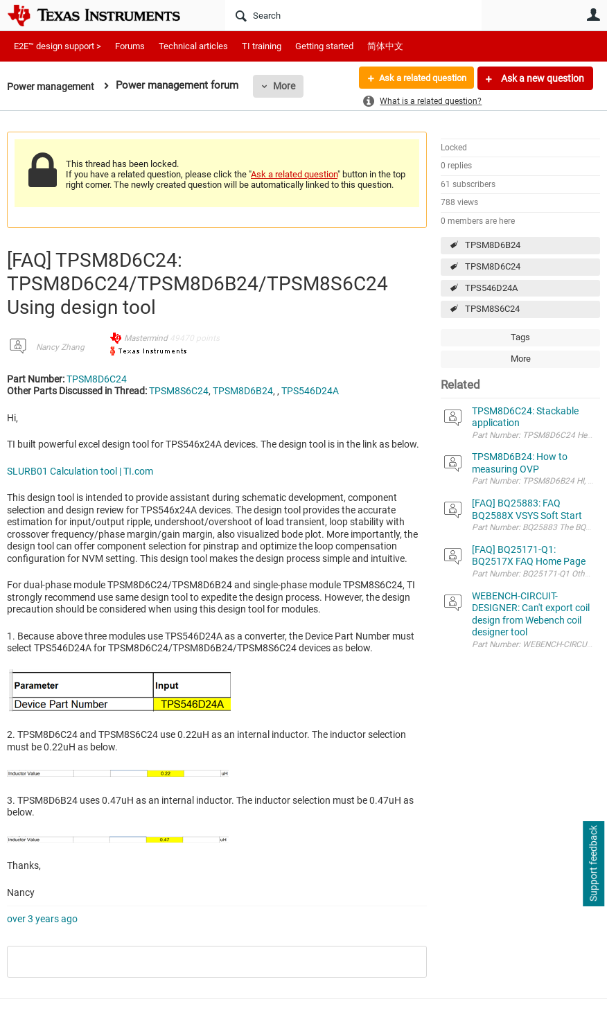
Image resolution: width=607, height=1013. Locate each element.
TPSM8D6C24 (492, 266)
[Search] (353, 15)
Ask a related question (417, 78)
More (289, 85)
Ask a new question (541, 78)
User (593, 14)
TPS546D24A (491, 288)
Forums (130, 46)
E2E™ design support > (57, 46)
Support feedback (593, 864)
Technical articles (193, 46)
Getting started (324, 46)
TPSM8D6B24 (492, 245)
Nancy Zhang (60, 347)
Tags (520, 337)
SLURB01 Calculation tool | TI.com (80, 471)
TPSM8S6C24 (492, 308)
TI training (261, 46)
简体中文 (385, 46)
